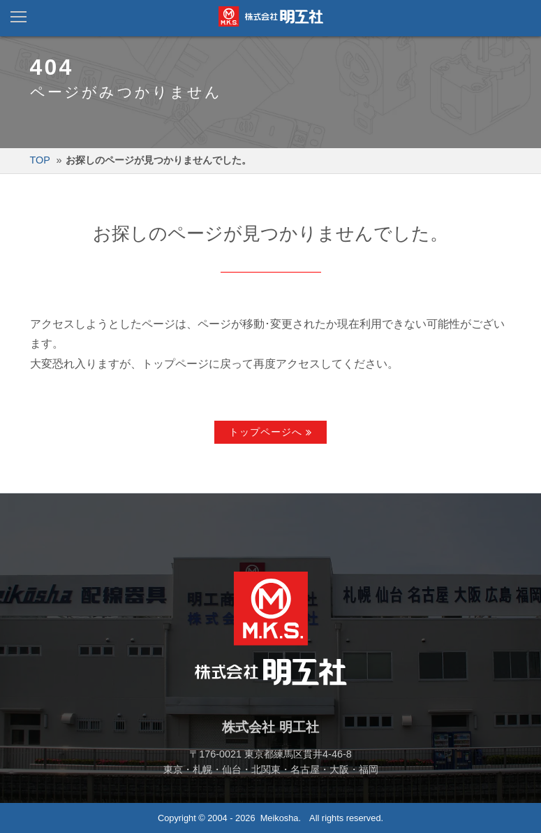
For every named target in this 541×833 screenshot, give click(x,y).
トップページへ (265, 431)
